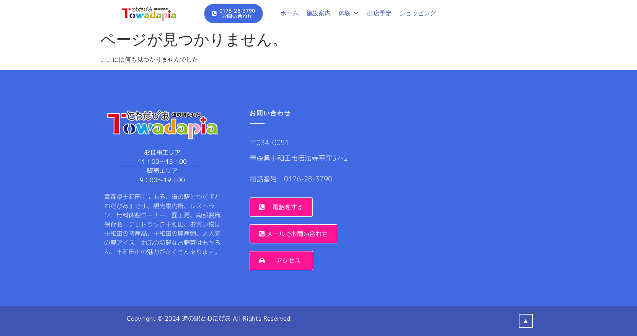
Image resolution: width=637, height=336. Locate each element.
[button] (349, 13)
